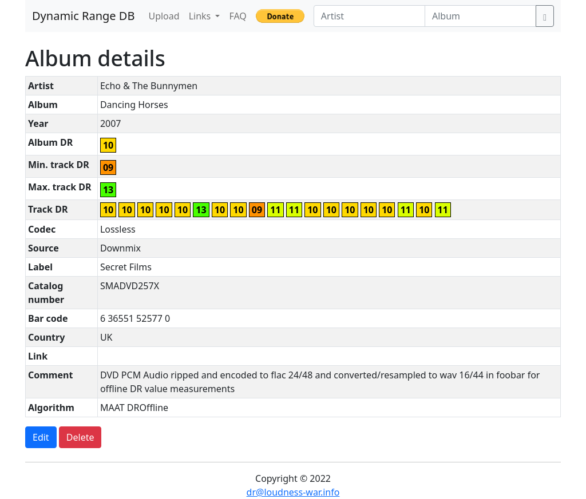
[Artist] (369, 16)
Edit (41, 437)
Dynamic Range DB (83, 15)
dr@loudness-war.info (293, 492)
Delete (80, 437)
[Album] (480, 16)
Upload (163, 16)
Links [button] (201, 16)
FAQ (237, 16)
